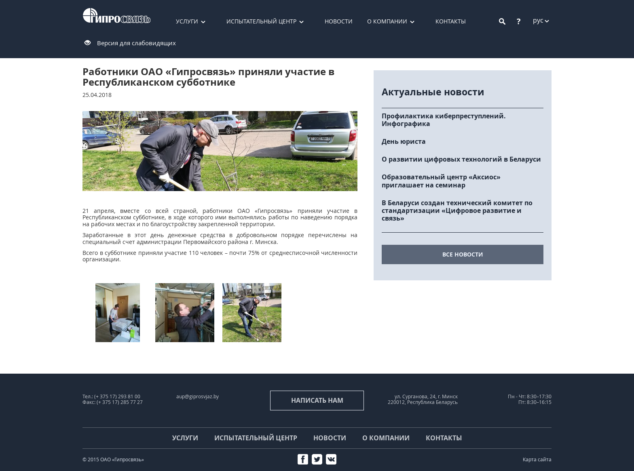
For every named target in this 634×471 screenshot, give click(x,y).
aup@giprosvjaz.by (197, 396)
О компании (387, 21)
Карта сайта (537, 459)
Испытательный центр (261, 21)
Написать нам (317, 400)
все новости (462, 254)
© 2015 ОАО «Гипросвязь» (113, 459)
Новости (339, 21)
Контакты (450, 21)
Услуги (187, 21)
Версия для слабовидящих (136, 43)
